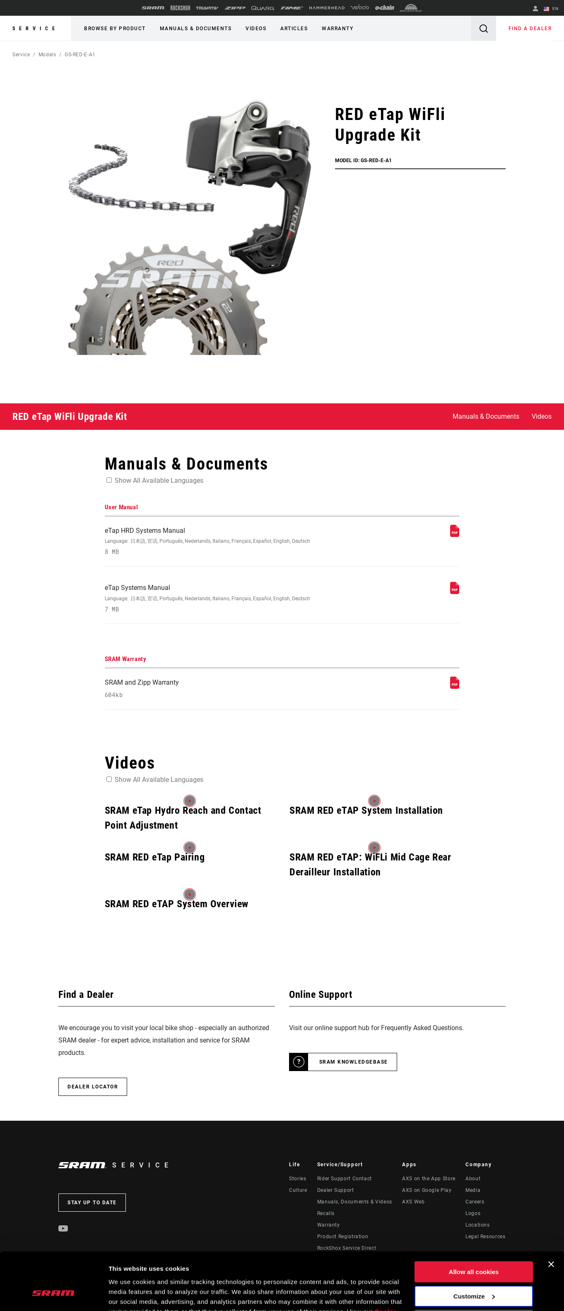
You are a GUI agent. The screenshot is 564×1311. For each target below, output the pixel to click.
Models (47, 55)
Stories (297, 1179)
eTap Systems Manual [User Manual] (216, 599)
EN (551, 9)
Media (472, 1191)
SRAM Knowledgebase (353, 1063)
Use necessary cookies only (473, 1271)
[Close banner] (551, 1215)
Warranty (337, 28)
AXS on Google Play (427, 1191)
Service (35, 28)
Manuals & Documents (196, 28)
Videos (256, 28)
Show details (127, 1294)
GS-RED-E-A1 (80, 55)
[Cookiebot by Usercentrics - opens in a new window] (53, 1295)
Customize (474, 1246)
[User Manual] (454, 535)
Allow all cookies (474, 1222)
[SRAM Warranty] (454, 687)
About (472, 1179)
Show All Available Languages (159, 480)
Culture (298, 1191)
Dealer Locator (92, 1088)
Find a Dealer (530, 28)
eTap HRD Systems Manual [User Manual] (216, 541)
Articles (294, 28)
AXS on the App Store (429, 1179)
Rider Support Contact (344, 1179)
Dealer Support (335, 1191)
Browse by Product (115, 28)
